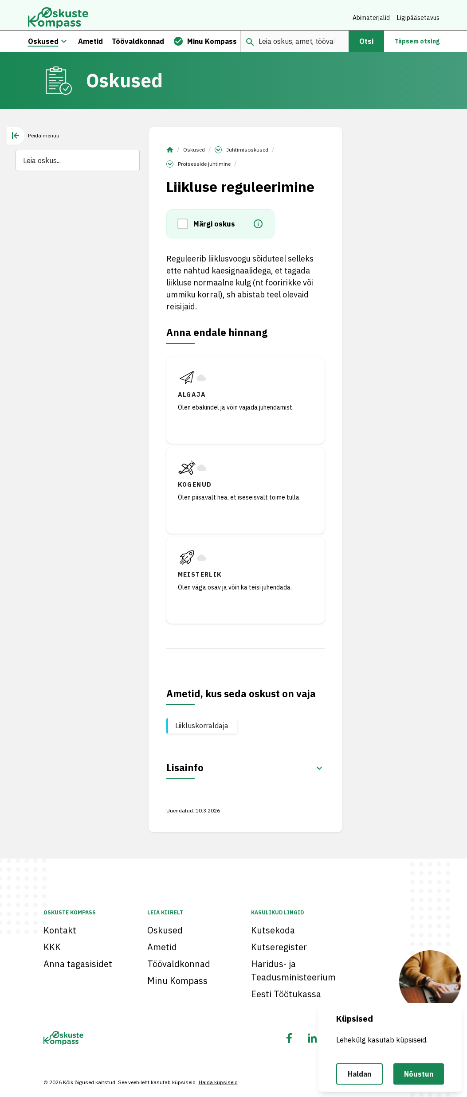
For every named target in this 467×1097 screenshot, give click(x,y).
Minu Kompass (177, 981)
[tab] (33, 140)
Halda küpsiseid (218, 1082)
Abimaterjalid (371, 18)
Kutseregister (279, 947)
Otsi (366, 46)
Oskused (194, 154)
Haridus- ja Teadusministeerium (293, 970)
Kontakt (59, 930)
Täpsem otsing (417, 46)
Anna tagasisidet (77, 964)
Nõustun (418, 1074)
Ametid (162, 947)
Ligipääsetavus (418, 18)
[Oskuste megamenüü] (64, 46)
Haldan (359, 1074)
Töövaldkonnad (178, 964)
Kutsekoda (273, 930)
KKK (52, 947)
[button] (185, 228)
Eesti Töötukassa (286, 994)
